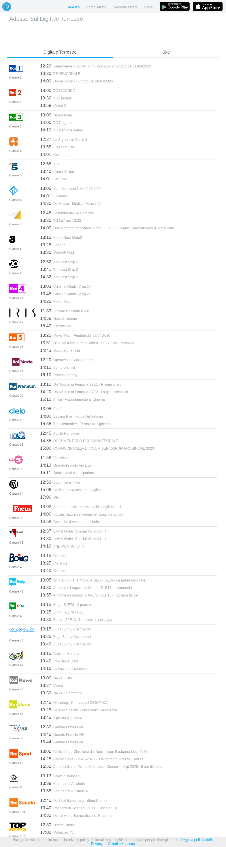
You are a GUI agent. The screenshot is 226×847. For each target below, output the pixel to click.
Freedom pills (57, 146)
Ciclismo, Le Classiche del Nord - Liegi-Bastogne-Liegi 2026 (93, 751)
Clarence (54, 555)
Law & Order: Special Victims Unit (73, 531)
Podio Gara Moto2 (61, 237)
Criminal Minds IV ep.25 (65, 293)
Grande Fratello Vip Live (65, 465)
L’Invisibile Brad (59, 660)
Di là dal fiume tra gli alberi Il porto (73, 800)
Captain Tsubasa (59, 775)
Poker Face (55, 301)
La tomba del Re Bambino (67, 212)
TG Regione (56, 122)
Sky (166, 52)
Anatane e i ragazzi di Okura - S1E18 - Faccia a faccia (89, 595)
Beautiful (53, 178)
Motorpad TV (57, 832)
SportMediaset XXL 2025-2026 (71, 188)
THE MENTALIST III (62, 546)
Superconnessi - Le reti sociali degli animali (80, 506)
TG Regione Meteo (61, 129)
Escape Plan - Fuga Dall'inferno (71, 416)
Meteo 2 (53, 105)
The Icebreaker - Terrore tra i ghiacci (75, 423)
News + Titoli (56, 677)
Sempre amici (57, 367)
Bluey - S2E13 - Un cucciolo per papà (76, 619)
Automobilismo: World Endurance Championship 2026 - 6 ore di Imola (101, 766)
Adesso (73, 7)
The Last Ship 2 (59, 261)
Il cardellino (55, 325)
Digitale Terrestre (60, 52)
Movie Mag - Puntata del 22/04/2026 (75, 335)
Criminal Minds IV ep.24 (65, 286)
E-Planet (53, 195)
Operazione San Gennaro (67, 359)
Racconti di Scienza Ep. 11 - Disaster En (78, 807)
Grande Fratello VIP (62, 726)
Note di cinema (58, 318)
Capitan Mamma (59, 653)
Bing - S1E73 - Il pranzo (65, 604)
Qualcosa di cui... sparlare (67, 472)
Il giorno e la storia (61, 717)
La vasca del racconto (64, 668)
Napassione (56, 114)
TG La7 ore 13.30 (60, 220)
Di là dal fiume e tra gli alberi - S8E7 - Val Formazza (87, 342)
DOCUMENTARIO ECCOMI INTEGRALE (79, 440)
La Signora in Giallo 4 (63, 139)
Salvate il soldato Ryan (64, 310)
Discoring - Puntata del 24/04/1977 (74, 702)
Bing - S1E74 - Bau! (62, 612)
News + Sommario (61, 692)
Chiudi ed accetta (121, 844)
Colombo (54, 154)
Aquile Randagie (59, 433)
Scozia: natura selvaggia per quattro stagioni (81, 514)
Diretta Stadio (57, 824)
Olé (49, 497)
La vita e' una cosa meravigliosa (72, 489)
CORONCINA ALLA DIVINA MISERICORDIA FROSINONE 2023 (97, 448)
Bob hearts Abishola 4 (64, 783)
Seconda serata (125, 7)
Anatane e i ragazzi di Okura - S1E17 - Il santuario (86, 587)
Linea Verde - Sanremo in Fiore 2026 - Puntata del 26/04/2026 (95, 66)
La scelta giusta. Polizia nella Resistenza (78, 709)
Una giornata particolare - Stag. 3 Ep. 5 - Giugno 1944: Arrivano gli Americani (107, 227)
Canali (149, 7)
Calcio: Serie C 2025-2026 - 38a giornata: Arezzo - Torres (91, 758)
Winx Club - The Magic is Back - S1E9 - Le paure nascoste (92, 580)
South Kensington (60, 482)
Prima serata (96, 7)
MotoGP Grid (57, 252)
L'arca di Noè (57, 171)
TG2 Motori (55, 97)
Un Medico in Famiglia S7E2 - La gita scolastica (84, 391)
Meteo (51, 685)
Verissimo (54, 457)
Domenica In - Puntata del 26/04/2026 (76, 81)
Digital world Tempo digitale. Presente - (77, 815)
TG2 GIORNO (57, 90)
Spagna (53, 244)
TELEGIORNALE (60, 73)
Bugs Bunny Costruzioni (65, 628)
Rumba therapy (58, 374)
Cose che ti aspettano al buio (69, 521)
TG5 (50, 163)
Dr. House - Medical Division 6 (70, 203)
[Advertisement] (113, 34)
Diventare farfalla (60, 350)
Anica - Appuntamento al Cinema (72, 399)
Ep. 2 (51, 408)
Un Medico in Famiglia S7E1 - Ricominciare (80, 384)
